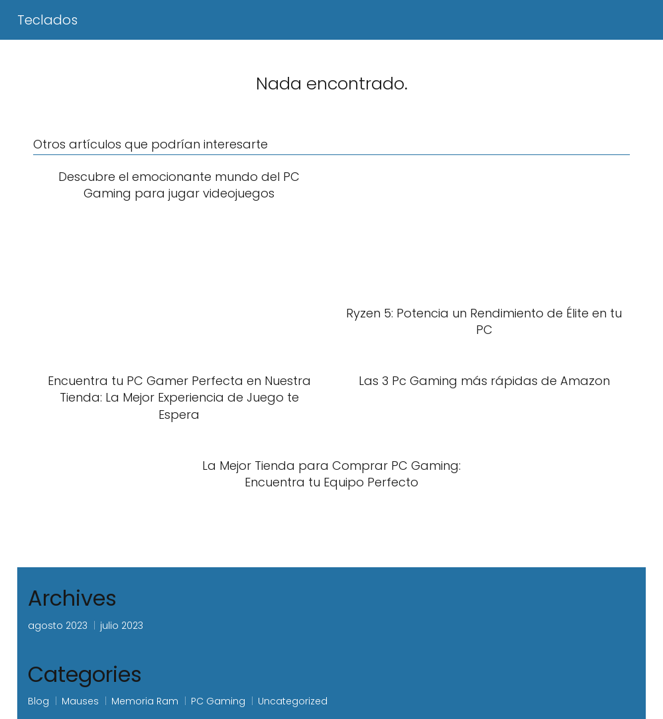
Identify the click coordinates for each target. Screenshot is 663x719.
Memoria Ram (144, 701)
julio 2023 (121, 625)
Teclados (47, 20)
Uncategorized (293, 701)
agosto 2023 (58, 625)
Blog (38, 701)
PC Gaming (218, 701)
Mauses (80, 701)
